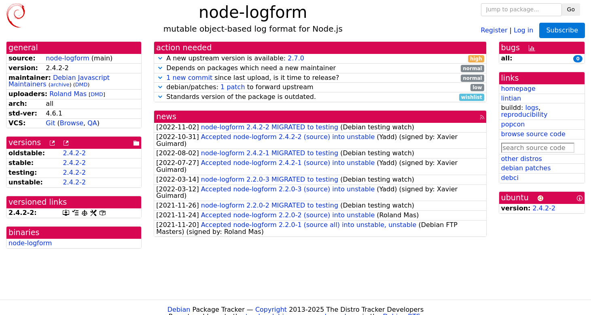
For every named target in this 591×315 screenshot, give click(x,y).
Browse (71, 123)
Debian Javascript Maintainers (59, 81)
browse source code (533, 134)
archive (60, 84)
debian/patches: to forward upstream (320, 87)
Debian (179, 309)
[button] (160, 58)
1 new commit (189, 77)
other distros (521, 159)
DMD (81, 84)
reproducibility (524, 114)
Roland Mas (68, 94)
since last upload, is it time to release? (320, 78)
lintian (511, 98)
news (166, 116)
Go (571, 9)
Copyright (271, 309)
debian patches (526, 168)
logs (531, 107)
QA (92, 123)
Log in (523, 30)
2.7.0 (296, 58)
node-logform (67, 58)
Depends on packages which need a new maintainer (320, 68)
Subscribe (562, 30)
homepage (518, 88)
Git (50, 123)
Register (494, 30)
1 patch (232, 87)
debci (510, 178)
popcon (513, 124)
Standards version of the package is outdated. (320, 97)
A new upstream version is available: (320, 58)
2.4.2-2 (74, 153)
